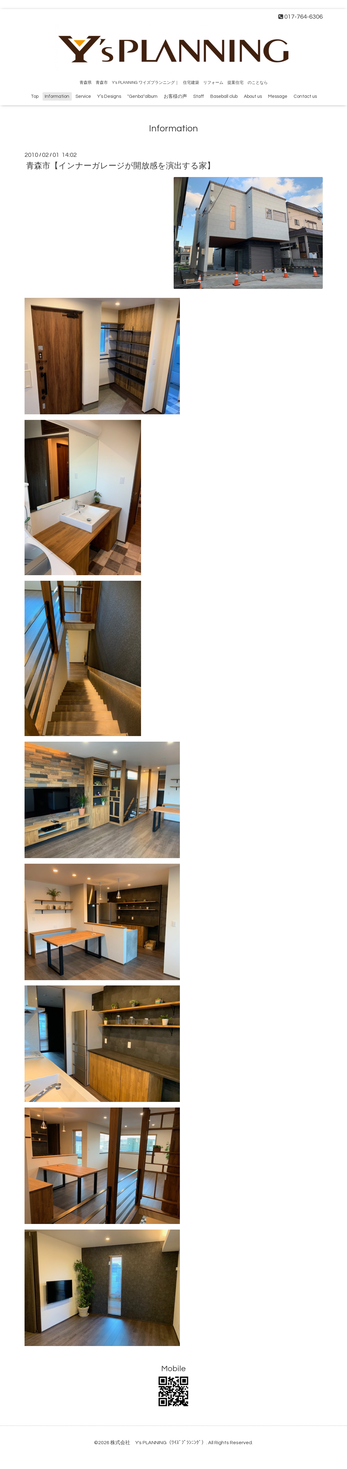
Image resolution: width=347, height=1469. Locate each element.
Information (57, 96)
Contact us (305, 96)
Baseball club (224, 96)
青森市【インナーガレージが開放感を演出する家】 (120, 166)
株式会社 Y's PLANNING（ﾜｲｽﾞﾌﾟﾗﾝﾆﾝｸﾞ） (158, 1442)
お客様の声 (175, 96)
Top (35, 96)
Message (277, 96)
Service (83, 96)
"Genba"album (142, 96)
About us (253, 96)
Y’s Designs (109, 96)
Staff (198, 96)
